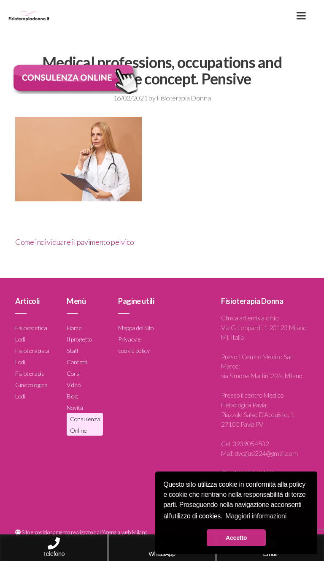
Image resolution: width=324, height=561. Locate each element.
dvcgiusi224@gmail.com (266, 453)
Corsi (73, 373)
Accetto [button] (236, 537)
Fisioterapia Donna (184, 98)
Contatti (77, 362)
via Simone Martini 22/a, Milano (261, 375)
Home (74, 327)
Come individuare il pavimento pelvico (74, 242)
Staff (72, 350)
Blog (72, 396)
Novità (75, 407)
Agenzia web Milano (125, 532)
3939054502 (250, 443)
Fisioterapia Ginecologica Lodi (31, 385)
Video (74, 384)
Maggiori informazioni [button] (255, 516)
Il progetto (79, 339)
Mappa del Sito (136, 327)
